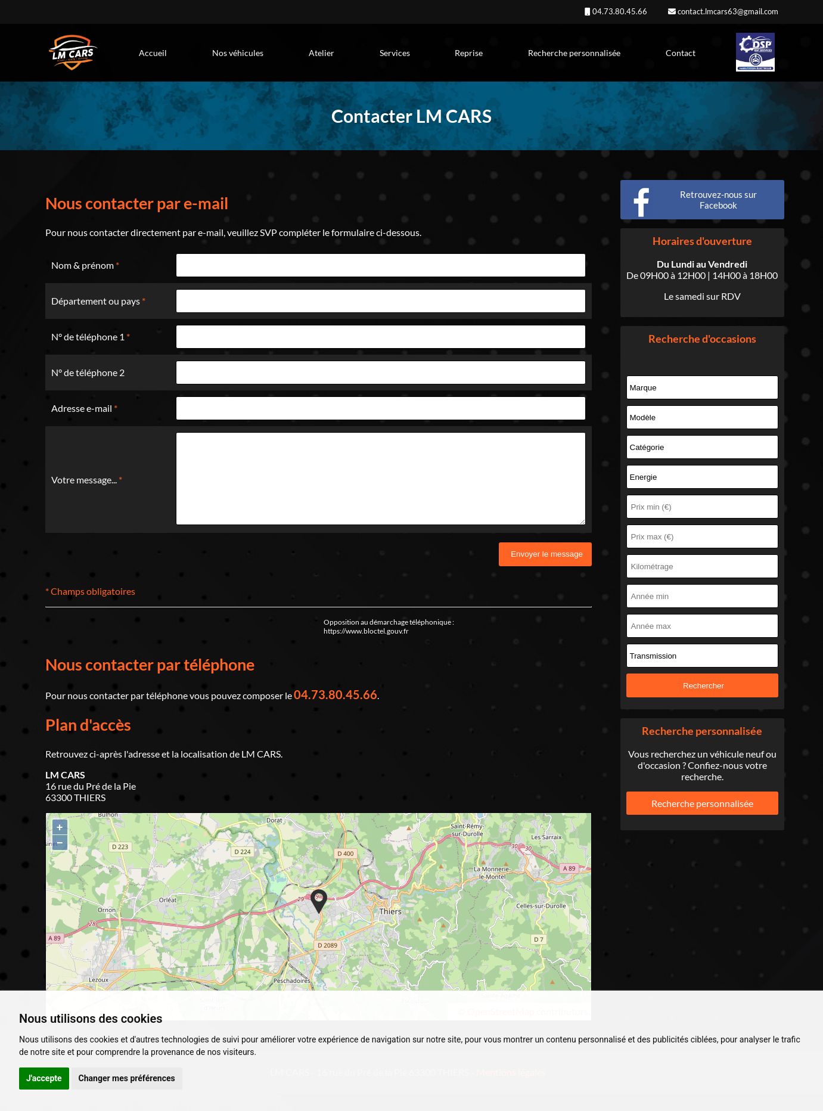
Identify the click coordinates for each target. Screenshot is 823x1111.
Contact (680, 53)
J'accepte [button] (44, 1078)
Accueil (153, 53)
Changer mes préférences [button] (127, 1078)
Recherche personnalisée (574, 53)
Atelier (321, 53)
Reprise (469, 53)
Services (395, 53)
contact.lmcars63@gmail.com (727, 11)
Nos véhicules (237, 53)
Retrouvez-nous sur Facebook (718, 199)
